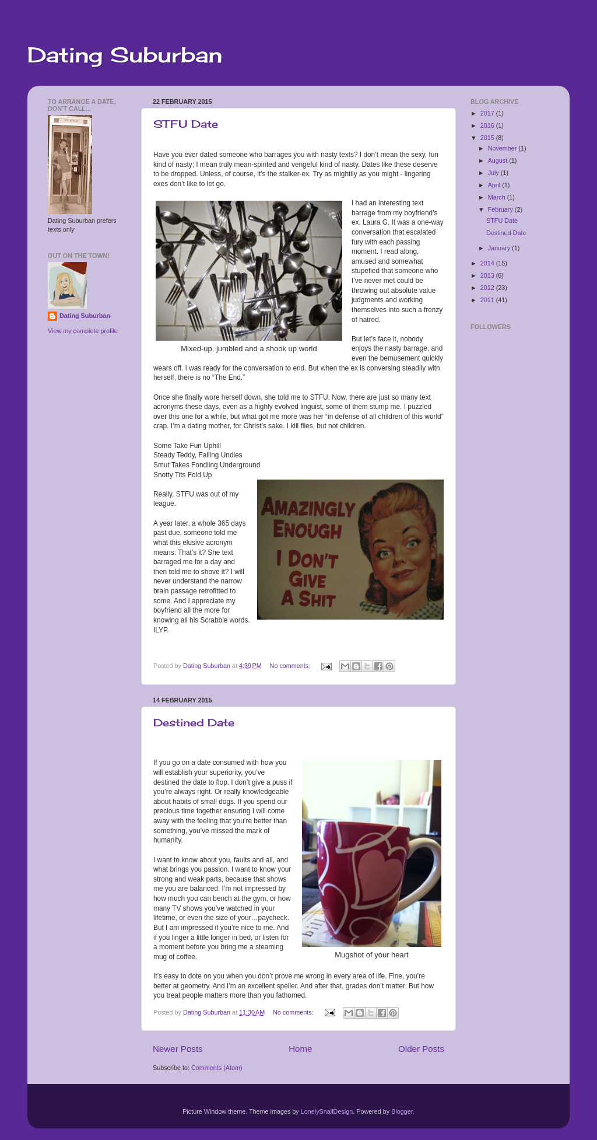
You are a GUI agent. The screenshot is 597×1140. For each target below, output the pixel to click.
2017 (488, 113)
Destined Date (193, 722)
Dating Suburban (124, 55)
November (503, 148)
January (500, 247)
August (499, 160)
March (497, 197)
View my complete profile (83, 330)
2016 (488, 125)
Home (300, 1049)
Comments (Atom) (217, 1067)
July (494, 172)
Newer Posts (178, 1049)
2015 (488, 137)
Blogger (402, 1111)
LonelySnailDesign (327, 1111)
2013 (488, 275)
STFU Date (185, 123)
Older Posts (421, 1049)
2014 (488, 263)
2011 (488, 299)
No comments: (291, 665)
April (495, 184)
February (501, 209)
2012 (488, 287)
